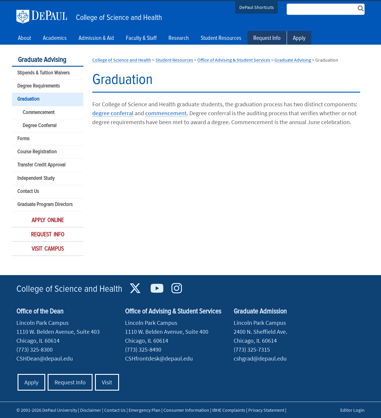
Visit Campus (48, 249)
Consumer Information (186, 410)
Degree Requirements (38, 86)
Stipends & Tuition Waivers (43, 73)
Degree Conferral (40, 125)
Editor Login (352, 410)
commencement (166, 113)
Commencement (38, 112)
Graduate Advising (42, 60)
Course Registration (37, 152)
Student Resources (174, 60)
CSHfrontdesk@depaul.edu (159, 358)
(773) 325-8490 (143, 349)
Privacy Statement (266, 410)
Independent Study (35, 178)
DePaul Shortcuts (256, 7)
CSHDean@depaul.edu (44, 358)
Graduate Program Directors (45, 204)
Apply (299, 38)
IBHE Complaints (228, 410)
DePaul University (44, 17)
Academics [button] (55, 38)
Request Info (267, 38)
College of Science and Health (119, 18)
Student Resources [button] (221, 38)
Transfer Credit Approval (41, 165)
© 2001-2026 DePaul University (46, 410)
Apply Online (48, 220)
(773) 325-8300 (34, 349)
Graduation (28, 99)
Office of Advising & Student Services (233, 60)
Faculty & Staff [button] (141, 38)
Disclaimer (90, 410)
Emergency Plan (144, 410)
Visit (107, 382)
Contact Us (28, 191)
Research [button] (178, 38)
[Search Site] (326, 9)
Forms (23, 138)
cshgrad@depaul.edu (260, 358)
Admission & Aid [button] (96, 38)
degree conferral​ (112, 113)
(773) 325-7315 (252, 349)
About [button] (24, 38)
